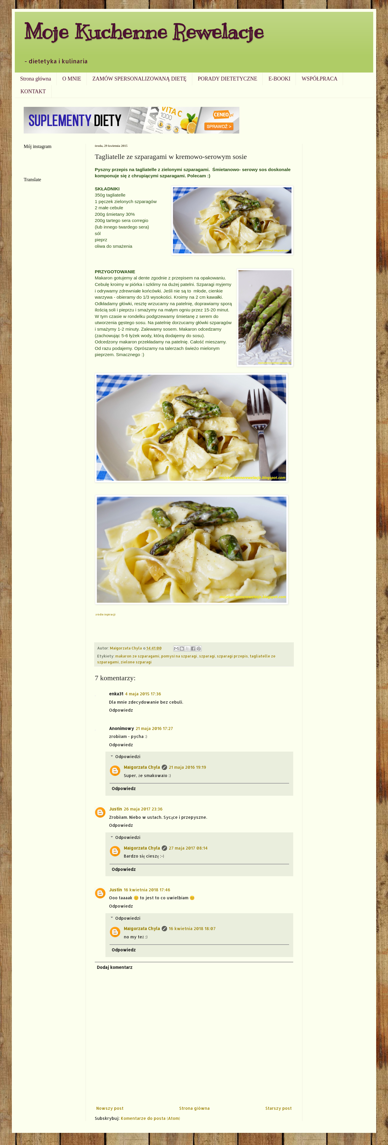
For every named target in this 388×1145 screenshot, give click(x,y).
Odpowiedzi (127, 756)
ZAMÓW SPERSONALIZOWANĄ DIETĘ (139, 79)
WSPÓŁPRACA (319, 79)
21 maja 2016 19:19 (187, 767)
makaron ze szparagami (137, 656)
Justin (115, 808)
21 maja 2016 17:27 (154, 728)
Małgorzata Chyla (142, 767)
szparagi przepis (232, 656)
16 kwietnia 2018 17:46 (147, 889)
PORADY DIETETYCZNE (227, 79)
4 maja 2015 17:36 (143, 693)
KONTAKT (33, 91)
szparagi (207, 656)
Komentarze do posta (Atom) (150, 1118)
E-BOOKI (279, 79)
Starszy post (278, 1108)
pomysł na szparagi (179, 656)
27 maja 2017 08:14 (188, 847)
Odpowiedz (121, 710)
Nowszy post (110, 1108)
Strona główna (35, 79)
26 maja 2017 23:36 (143, 808)
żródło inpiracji (105, 614)
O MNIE (71, 79)
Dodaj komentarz (114, 967)
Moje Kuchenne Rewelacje (144, 31)
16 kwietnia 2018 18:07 (192, 928)
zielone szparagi (136, 662)
